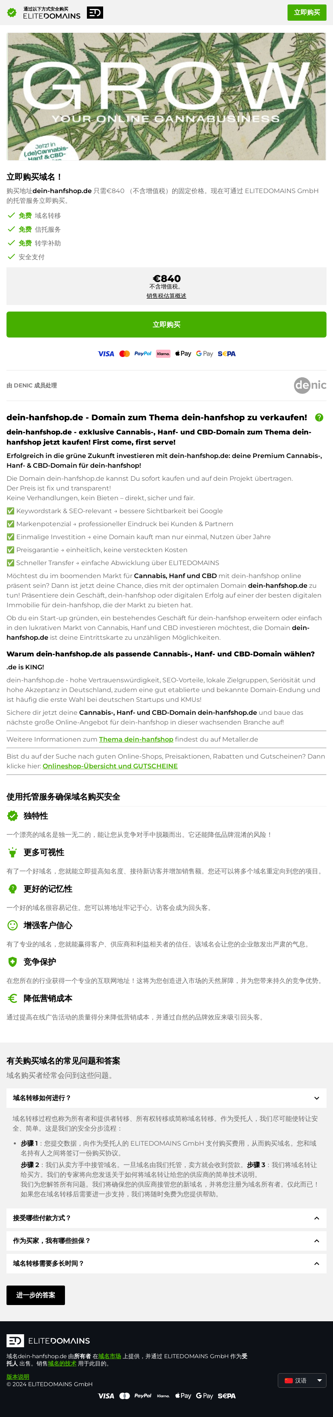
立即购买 (307, 12)
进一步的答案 (35, 1295)
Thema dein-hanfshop (136, 739)
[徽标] (128, 1341)
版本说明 (17, 1376)
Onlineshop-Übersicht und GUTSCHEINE (110, 766)
